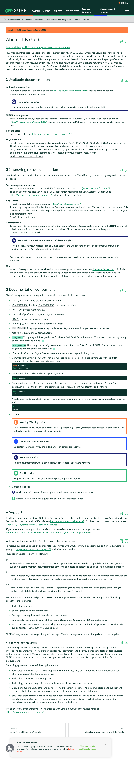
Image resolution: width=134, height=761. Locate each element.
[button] (10, 748)
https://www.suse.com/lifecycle (66, 521)
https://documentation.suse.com (69, 90)
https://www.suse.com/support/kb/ (28, 121)
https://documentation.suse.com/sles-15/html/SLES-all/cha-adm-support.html (47, 532)
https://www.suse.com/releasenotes (24, 711)
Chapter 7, (31, 524)
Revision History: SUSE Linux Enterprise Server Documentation (38, 47)
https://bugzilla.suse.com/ (65, 203)
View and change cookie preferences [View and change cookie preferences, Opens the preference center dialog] (87, 747)
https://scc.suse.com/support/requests (30, 194)
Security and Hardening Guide (59, 19)
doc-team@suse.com (103, 269)
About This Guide (82, 19)
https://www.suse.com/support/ (92, 188)
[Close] (105, 745)
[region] (60, 747)
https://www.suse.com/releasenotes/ (51, 133)
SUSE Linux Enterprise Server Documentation (24, 19)
